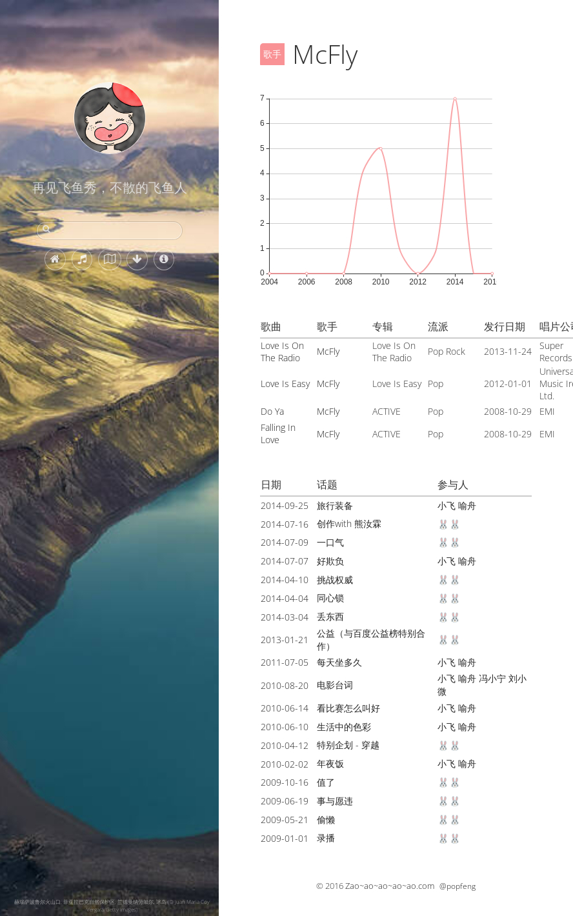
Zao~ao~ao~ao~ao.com (389, 885)
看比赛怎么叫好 (348, 708)
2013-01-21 (284, 639)
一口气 (330, 542)
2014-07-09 (284, 542)
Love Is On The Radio (282, 351)
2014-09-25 (284, 505)
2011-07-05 (284, 662)
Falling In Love (278, 433)
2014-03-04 (284, 617)
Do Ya (272, 411)
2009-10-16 (284, 782)
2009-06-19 (284, 801)
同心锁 (330, 598)
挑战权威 (335, 579)
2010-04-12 (284, 745)
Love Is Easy (285, 383)
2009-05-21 (284, 819)
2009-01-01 (284, 838)
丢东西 (330, 616)
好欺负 (330, 561)
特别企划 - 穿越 (348, 745)
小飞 (446, 505)
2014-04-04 (284, 598)
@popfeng (457, 886)
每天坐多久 (339, 662)
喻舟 (467, 505)
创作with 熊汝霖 (349, 523)
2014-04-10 (284, 579)
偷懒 (326, 819)
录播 (326, 837)
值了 (326, 782)
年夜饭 (330, 763)
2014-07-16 (284, 524)
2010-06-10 (284, 727)
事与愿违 (335, 801)
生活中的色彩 (344, 727)
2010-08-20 (284, 685)
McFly (328, 351)
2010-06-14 (284, 708)
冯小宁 (492, 678)
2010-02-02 (284, 764)
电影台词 (335, 685)
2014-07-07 (284, 561)
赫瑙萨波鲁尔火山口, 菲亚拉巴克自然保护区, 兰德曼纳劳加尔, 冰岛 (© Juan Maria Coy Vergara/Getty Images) (112, 905)
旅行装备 (335, 505)
